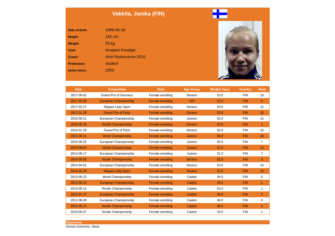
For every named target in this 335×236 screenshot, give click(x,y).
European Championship (117, 101)
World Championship (117, 136)
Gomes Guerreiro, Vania (82, 226)
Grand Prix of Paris (117, 112)
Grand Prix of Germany (117, 95)
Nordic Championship (117, 124)
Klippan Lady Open (117, 107)
